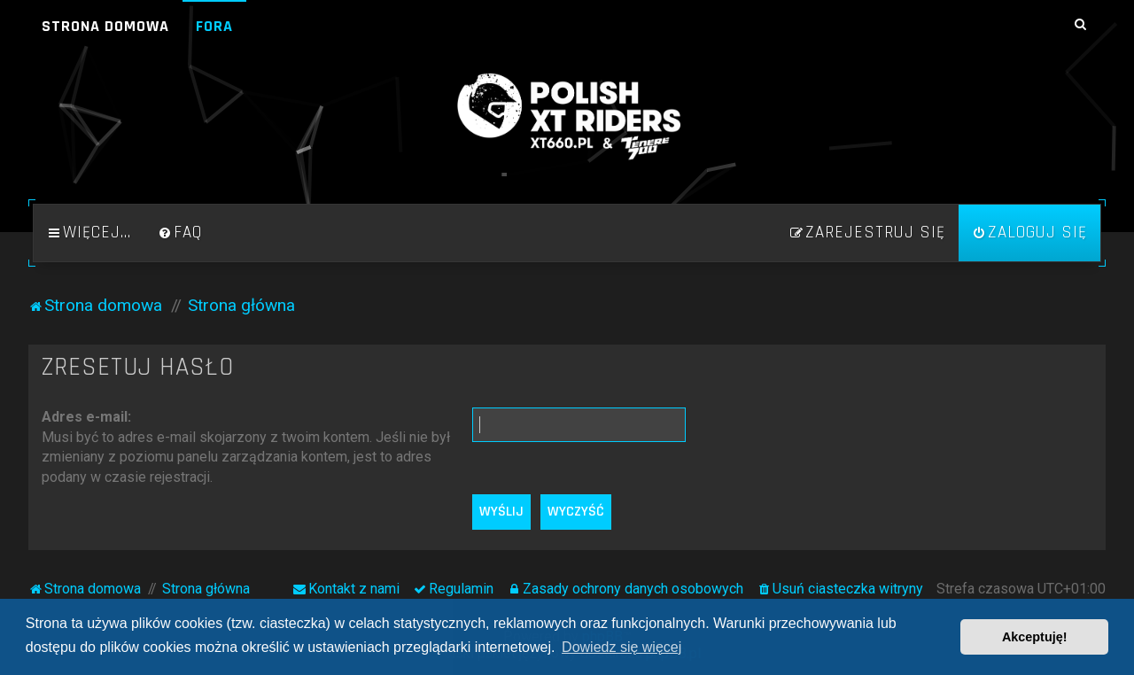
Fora (214, 26)
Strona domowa (105, 26)
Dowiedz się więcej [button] (621, 647)
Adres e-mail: (86, 416)
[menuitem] (179, 233)
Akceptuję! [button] (1035, 637)
